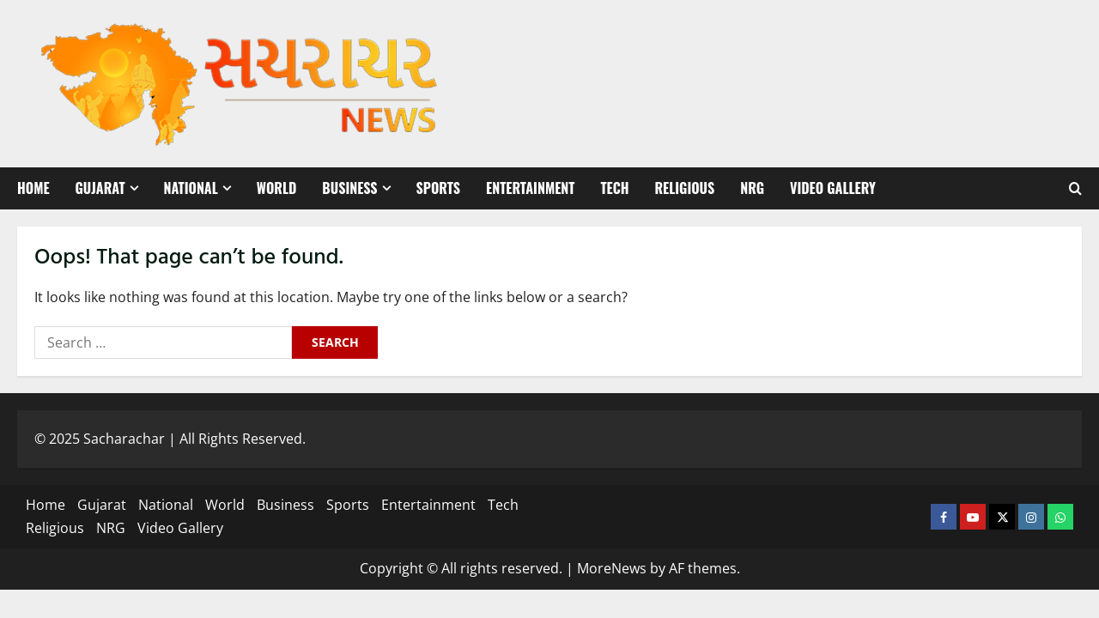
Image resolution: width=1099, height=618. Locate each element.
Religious (684, 188)
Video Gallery (833, 188)
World (277, 188)
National (191, 188)
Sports (438, 188)
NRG (752, 188)
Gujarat (100, 188)
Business (349, 188)
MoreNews (612, 568)
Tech (614, 188)
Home (33, 188)
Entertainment (530, 188)
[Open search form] (1075, 189)
